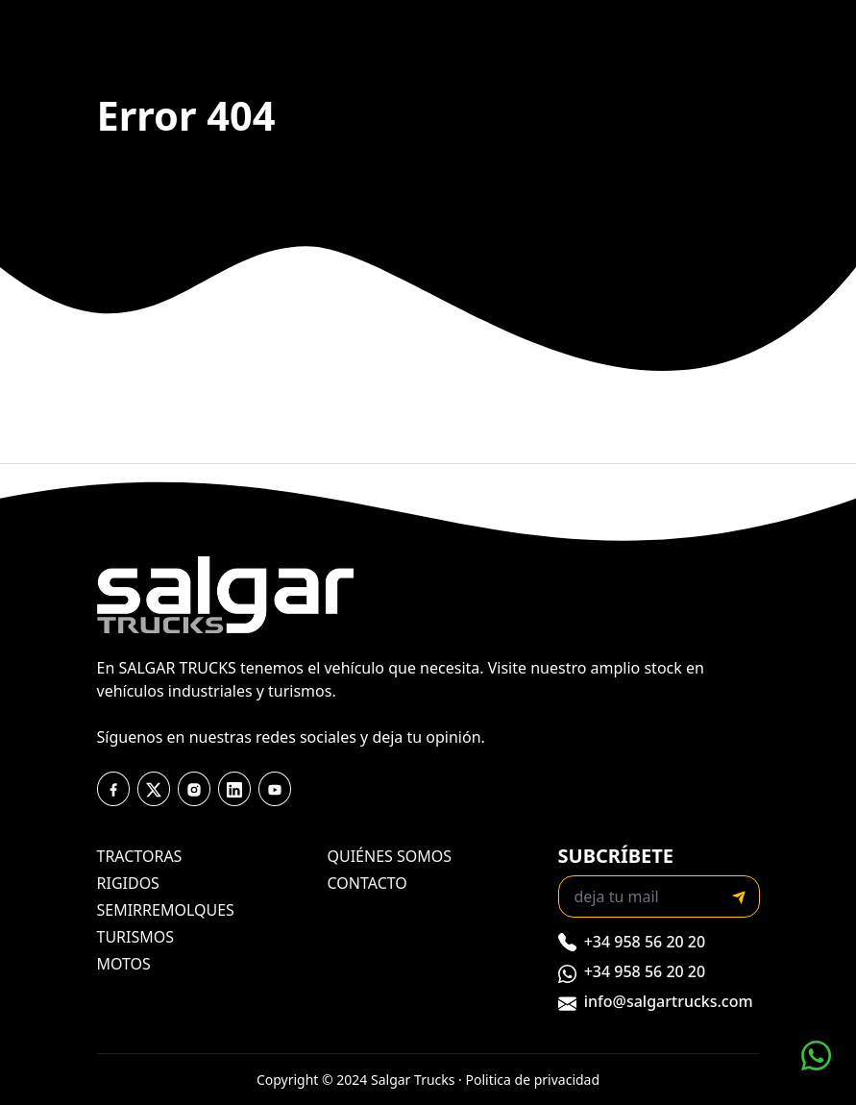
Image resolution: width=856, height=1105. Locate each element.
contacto (367, 883)
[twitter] (153, 789)
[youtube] (234, 789)
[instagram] (194, 789)
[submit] (739, 896)
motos (124, 963)
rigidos (128, 883)
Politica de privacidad (533, 1079)
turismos (136, 936)
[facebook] (113, 789)
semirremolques (165, 910)
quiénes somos (390, 856)
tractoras (140, 856)
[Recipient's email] (639, 896)
